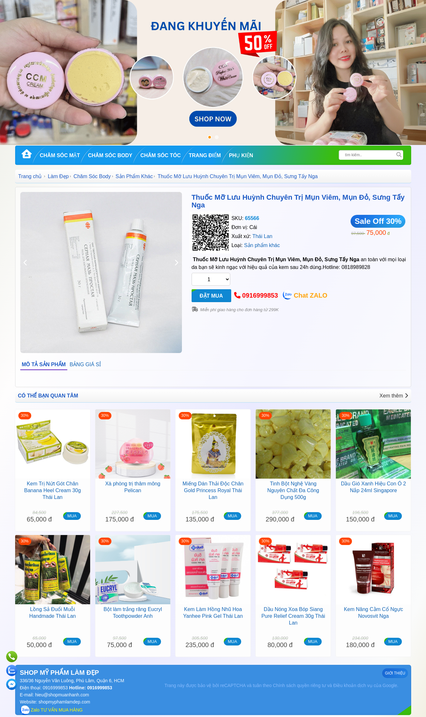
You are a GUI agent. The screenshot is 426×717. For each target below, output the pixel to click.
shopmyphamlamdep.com (64, 701)
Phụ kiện (241, 155)
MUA (72, 515)
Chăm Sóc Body (110, 155)
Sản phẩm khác (262, 245)
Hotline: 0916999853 (90, 687)
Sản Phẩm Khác (134, 176)
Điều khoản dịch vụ (353, 685)
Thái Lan (262, 236)
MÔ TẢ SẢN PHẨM (44, 364)
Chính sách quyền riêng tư (299, 685)
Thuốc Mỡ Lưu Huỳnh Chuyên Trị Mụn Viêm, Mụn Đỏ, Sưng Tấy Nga (298, 201)
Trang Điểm (205, 155)
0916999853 (260, 295)
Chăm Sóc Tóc (160, 155)
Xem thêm (394, 395)
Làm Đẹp (58, 176)
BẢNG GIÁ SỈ (85, 364)
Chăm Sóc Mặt (60, 155)
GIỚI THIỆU (395, 673)
